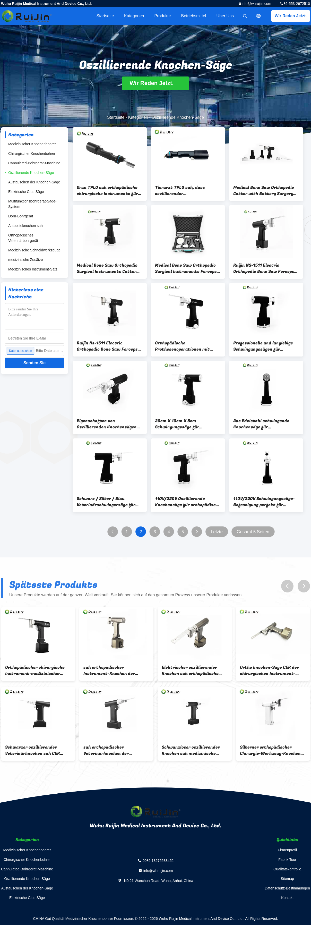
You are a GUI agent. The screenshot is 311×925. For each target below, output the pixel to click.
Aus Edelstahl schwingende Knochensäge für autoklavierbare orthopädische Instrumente (265, 424)
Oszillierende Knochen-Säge (31, 173)
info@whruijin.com (256, 4)
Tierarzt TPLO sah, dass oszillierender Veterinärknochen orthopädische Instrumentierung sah (180, 190)
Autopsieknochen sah (25, 226)
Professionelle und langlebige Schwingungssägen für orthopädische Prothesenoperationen (263, 346)
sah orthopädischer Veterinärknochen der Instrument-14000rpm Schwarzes (107, 750)
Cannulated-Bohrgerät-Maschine (34, 163)
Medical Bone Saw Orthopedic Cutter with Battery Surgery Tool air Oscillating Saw (263, 190)
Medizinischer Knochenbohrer (32, 144)
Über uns (225, 16)
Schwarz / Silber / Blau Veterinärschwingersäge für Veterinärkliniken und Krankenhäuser (106, 502)
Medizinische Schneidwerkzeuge (34, 250)
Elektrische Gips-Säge (26, 192)
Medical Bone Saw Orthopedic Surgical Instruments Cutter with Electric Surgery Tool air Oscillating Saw (107, 268)
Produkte (162, 16)
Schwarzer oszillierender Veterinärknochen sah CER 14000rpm (32, 750)
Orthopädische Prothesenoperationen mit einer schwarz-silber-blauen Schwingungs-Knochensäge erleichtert (184, 346)
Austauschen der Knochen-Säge (34, 182)
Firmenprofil (287, 850)
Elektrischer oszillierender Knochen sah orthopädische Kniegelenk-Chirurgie (190, 670)
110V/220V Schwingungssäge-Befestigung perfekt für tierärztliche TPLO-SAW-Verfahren (264, 502)
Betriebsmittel (193, 16)
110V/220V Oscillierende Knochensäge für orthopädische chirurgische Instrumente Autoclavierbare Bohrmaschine (188, 502)
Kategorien (134, 16)
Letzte (217, 531)
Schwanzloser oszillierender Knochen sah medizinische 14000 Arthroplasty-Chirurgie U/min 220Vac (193, 750)
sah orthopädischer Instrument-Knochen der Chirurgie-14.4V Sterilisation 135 (113, 670)
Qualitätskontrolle (287, 869)
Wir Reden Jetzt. (291, 16)
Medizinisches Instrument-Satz (32, 269)
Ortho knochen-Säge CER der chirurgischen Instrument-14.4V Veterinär (269, 670)
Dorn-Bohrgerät (20, 216)
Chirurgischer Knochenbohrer (31, 153)
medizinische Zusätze (25, 260)
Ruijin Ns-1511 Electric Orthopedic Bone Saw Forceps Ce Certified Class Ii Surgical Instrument (107, 346)
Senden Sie (34, 363)
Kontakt (287, 898)
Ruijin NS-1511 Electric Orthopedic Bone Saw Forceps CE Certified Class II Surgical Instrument (263, 268)
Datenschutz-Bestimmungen (287, 888)
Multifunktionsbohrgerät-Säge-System (32, 204)
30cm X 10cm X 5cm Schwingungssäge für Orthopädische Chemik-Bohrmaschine (179, 424)
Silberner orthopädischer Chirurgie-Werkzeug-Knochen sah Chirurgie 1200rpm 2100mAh (270, 750)
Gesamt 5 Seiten (253, 531)
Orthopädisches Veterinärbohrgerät (23, 238)
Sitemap (287, 879)
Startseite (105, 16)
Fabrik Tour (287, 860)
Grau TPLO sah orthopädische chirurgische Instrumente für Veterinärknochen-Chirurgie (107, 190)
